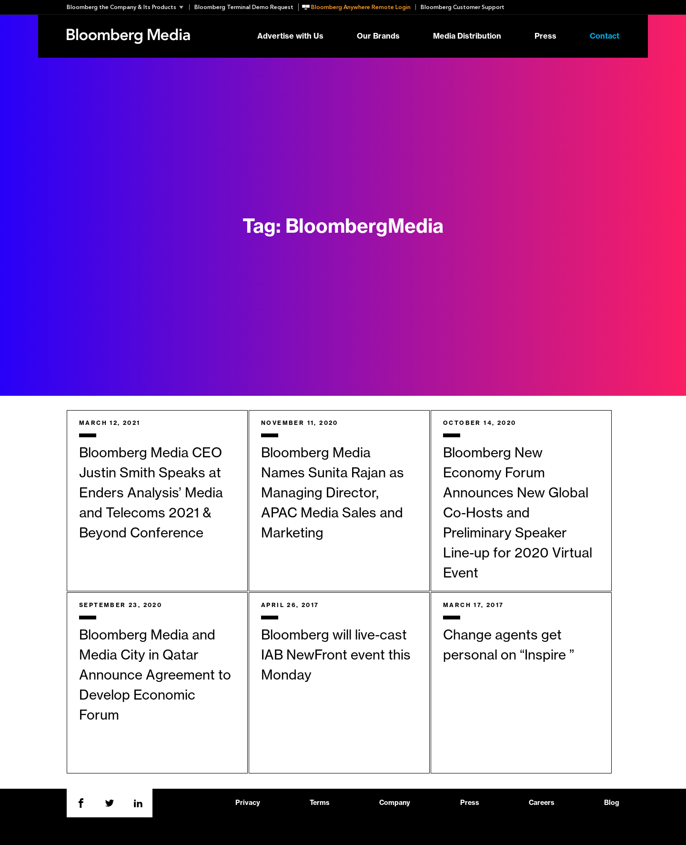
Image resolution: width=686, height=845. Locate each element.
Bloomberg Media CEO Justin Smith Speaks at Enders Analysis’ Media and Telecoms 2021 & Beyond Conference (151, 493)
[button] (128, 7)
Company (394, 803)
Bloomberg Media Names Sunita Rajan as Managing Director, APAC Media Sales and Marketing (332, 493)
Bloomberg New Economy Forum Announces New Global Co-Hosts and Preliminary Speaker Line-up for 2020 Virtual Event (517, 513)
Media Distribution (467, 36)
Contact (604, 36)
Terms (320, 803)
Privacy (247, 803)
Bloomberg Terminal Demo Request (243, 7)
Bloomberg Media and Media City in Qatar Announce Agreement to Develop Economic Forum (155, 675)
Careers (542, 803)
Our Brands (378, 36)
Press (545, 36)
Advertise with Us (290, 36)
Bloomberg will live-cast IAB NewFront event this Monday (336, 655)
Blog (611, 803)
